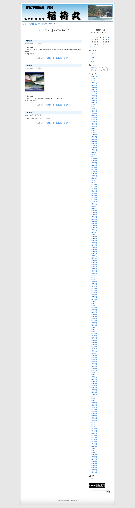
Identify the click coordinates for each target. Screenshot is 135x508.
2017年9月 (94, 282)
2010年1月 (94, 472)
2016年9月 (94, 307)
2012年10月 (94, 400)
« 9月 (90, 46)
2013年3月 (94, 390)
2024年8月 (94, 113)
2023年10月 (94, 132)
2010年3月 (94, 467)
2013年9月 (94, 379)
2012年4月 (94, 413)
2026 (92, 57)
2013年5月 (94, 385)
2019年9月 (94, 236)
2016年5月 (94, 316)
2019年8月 (94, 238)
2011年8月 (94, 431)
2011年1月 (94, 446)
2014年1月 (94, 370)
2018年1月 (94, 273)
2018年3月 (94, 271)
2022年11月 (94, 154)
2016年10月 (94, 305)
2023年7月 (94, 137)
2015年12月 (94, 327)
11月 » (94, 46)
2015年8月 (94, 333)
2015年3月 (94, 344)
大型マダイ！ (94, 68)
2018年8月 (94, 260)
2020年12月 (94, 204)
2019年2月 (94, 251)
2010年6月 (94, 461)
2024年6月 (94, 117)
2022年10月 (94, 156)
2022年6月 (94, 165)
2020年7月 (94, 215)
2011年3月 (94, 442)
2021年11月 (94, 180)
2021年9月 (94, 184)
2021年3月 (94, 197)
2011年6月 (94, 435)
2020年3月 (94, 223)
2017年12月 (94, 275)
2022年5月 (94, 167)
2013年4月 (94, 387)
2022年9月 (94, 158)
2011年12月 (94, 422)
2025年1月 (94, 102)
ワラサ (29, 41)
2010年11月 (94, 450)
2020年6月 (94, 217)
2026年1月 (94, 76)
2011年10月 (94, 426)
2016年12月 (94, 301)
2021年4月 (94, 195)
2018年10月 (94, 258)
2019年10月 (94, 234)
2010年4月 (94, 465)
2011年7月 (94, 433)
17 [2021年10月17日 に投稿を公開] (109, 39)
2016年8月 (94, 310)
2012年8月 (94, 405)
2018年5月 (94, 266)
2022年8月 (94, 160)
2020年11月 (94, 206)
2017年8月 (94, 284)
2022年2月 (94, 173)
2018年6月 (94, 264)
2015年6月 (94, 338)
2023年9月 (94, 135)
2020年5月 (94, 219)
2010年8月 (94, 457)
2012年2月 (94, 418)
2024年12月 (94, 104)
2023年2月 (94, 148)
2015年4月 (94, 342)
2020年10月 (94, 208)
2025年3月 (94, 98)
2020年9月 (94, 210)
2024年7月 (94, 115)
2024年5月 (94, 119)
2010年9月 (94, 454)
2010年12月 (94, 448)
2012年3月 (94, 416)
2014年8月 (94, 357)
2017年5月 (94, 290)
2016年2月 (94, 323)
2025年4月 (94, 96)
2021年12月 (94, 178)
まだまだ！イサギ (96, 70)
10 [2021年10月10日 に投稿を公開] (109, 37)
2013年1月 (94, 394)
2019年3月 (94, 249)
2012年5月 (94, 411)
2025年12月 (94, 78)
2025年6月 (94, 91)
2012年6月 (94, 409)
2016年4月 (94, 318)
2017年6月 (94, 288)
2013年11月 (94, 375)
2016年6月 (94, 314)
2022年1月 (94, 176)
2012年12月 (94, 396)
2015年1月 (94, 349)
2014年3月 (94, 368)
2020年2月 (94, 225)
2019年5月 (94, 245)
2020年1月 (94, 228)
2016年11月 (94, 303)
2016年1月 (94, 325)
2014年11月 (94, 353)
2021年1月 (94, 202)
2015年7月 (94, 336)
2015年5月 (94, 340)
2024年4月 (94, 122)
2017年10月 (94, 279)
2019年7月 (94, 240)
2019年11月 (94, 232)
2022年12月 (94, 152)
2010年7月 (94, 459)
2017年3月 (94, 295)
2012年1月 (94, 420)
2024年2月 (94, 126)
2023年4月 (94, 143)
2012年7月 (94, 407)
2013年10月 (94, 377)
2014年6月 (94, 362)
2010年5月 (94, 463)
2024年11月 (94, 106)
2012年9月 (94, 403)
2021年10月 (94, 182)
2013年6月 (94, 383)
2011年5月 (94, 437)
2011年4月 (94, 439)
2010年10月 (94, 452)
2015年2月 (94, 346)
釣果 (47, 58)
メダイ (93, 53)
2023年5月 (94, 141)
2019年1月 (94, 253)
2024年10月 (94, 109)
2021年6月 (94, 191)
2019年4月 (94, 247)
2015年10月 (94, 331)
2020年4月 (94, 221)
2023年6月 (94, 139)
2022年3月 (94, 171)
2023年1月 (94, 150)
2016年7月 (94, 312)
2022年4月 (94, 169)
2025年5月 (94, 93)
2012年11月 (94, 398)
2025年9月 (94, 85)
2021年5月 (94, 193)
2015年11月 (94, 329)
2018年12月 (94, 256)
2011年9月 (94, 429)
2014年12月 (94, 351)
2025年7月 (94, 89)
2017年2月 (94, 297)
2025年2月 (94, 100)
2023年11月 (94, 130)
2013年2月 (94, 392)
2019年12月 (94, 230)
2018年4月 (94, 269)
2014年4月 (94, 366)
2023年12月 (94, 128)
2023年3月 (94, 145)
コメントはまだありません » (60, 58)
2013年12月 (94, 372)
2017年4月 (94, 292)
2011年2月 (94, 444)
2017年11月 (94, 277)
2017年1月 (94, 299)
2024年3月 (94, 124)
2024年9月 (94, 111)
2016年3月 (94, 320)
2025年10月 (94, 83)
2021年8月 (94, 186)
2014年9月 (94, 355)
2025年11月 (94, 81)
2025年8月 (94, 87)
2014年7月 (94, 359)
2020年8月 (94, 212)
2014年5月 (94, 364)
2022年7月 (94, 163)
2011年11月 (94, 424)
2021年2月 (94, 199)
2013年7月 (94, 381)
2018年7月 (94, 262)
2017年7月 (94, 286)
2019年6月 (94, 243)
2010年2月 (94, 470)
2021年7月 (94, 189)
